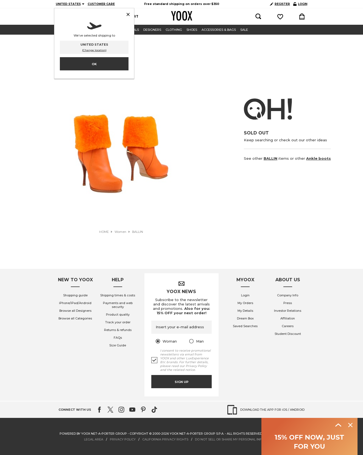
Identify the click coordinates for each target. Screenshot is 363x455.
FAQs (118, 338)
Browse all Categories (75, 318)
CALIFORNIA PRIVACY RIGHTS (165, 439)
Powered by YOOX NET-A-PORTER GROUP (93, 433)
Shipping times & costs (117, 295)
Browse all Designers (75, 311)
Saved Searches (245, 326)
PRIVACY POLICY (123, 439)
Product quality (118, 314)
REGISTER (280, 4)
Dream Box (245, 318)
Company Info (287, 295)
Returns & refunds (118, 330)
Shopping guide (75, 295)
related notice (184, 370)
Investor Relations (287, 311)
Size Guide (117, 345)
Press (287, 303)
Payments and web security (118, 305)
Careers (288, 326)
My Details (245, 311)
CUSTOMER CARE (101, 4)
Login (245, 295)
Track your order (117, 322)
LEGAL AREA (93, 439)
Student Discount (288, 334)
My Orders (245, 303)
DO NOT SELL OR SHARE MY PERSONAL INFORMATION (237, 439)
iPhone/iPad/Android (75, 303)
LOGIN (300, 4)
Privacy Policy (196, 366)
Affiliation (287, 318)
